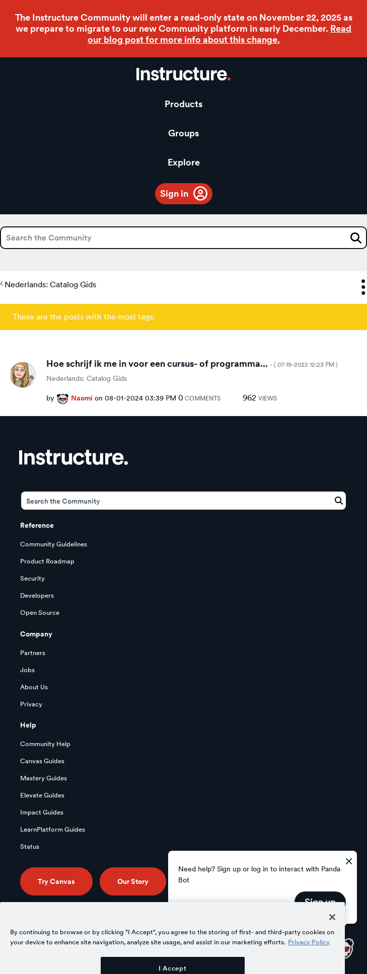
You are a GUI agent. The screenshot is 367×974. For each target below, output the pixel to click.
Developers (37, 595)
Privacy (31, 704)
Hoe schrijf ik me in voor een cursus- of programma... (192, 363)
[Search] (183, 237)
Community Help (45, 744)
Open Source (39, 612)
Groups (183, 133)
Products (183, 104)
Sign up (320, 902)
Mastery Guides (43, 778)
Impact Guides (41, 812)
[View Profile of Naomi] (82, 397)
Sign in (174, 193)
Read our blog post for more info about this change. (220, 34)
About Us (34, 687)
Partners (32, 653)
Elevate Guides (42, 795)
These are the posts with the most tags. (84, 316)
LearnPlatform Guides (52, 829)
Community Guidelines (53, 544)
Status (29, 846)
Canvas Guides (42, 761)
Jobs (27, 670)
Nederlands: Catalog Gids (50, 284)
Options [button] (354, 287)
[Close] (332, 936)
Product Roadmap (47, 561)
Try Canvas (56, 881)
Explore (184, 162)
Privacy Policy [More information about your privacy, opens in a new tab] (309, 960)
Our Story (133, 881)
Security (32, 578)
